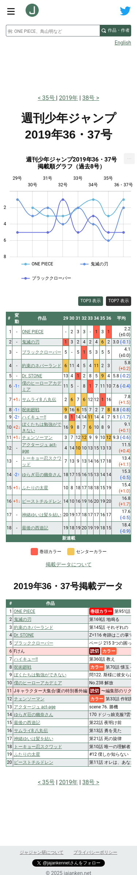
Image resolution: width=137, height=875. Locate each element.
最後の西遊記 (27, 722)
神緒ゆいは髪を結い (33, 738)
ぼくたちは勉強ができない (40, 674)
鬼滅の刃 (22, 619)
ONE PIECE (24, 611)
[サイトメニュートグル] (10, 11)
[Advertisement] (68, 68)
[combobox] (53, 30)
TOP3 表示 (90, 300)
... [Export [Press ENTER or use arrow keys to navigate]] (129, 156)
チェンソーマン (29, 698)
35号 (49, 97)
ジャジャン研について (42, 852)
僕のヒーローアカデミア (38, 682)
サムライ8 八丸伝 (31, 730)
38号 (88, 97)
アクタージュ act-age (35, 706)
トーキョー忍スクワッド (38, 746)
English (123, 43)
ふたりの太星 (27, 754)
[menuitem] (129, 158)
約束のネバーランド (33, 627)
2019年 (68, 97)
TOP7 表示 (118, 300)
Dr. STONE (24, 635)
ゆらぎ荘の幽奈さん (33, 714)
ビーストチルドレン (33, 762)
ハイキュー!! (26, 659)
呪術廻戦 (22, 667)
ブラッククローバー (33, 643)
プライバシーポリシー (95, 852)
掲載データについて (69, 564)
